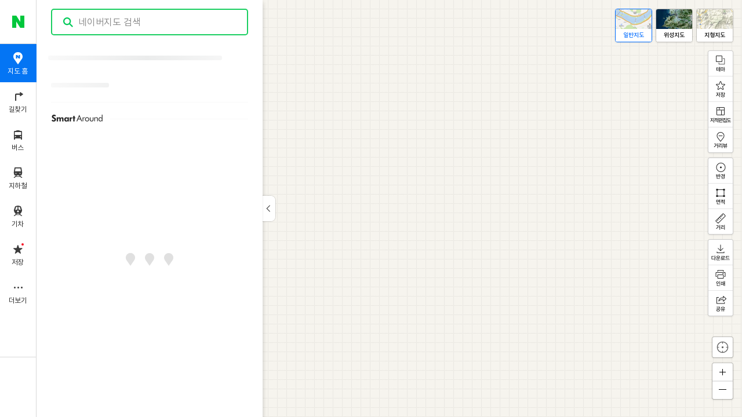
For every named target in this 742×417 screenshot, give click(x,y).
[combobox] (150, 22)
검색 (68, 22)
